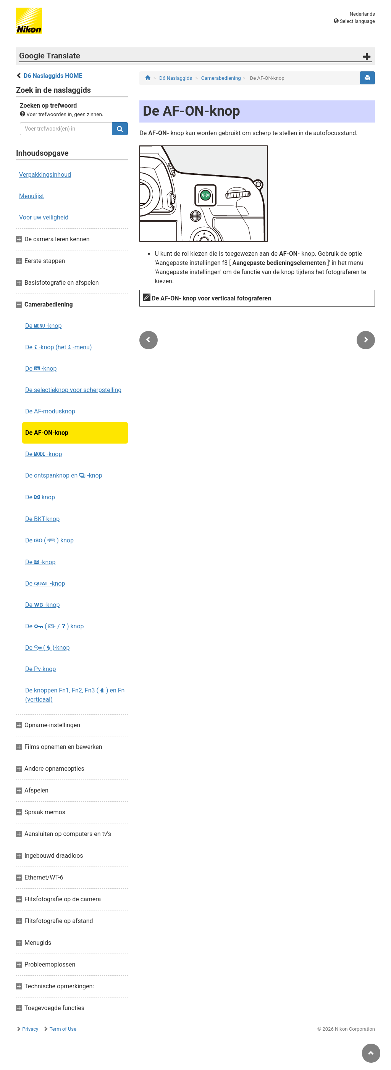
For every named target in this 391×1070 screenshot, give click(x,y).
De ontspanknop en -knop (63, 475)
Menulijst (31, 196)
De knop (40, 497)
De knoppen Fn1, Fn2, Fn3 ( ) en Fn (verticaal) (74, 695)
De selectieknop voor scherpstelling (73, 390)
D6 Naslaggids (175, 78)
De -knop (43, 325)
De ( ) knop (49, 540)
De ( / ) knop (54, 626)
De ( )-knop (47, 647)
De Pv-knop (40, 669)
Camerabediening (221, 78)
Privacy (30, 1029)
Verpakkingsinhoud (45, 174)
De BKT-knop (42, 519)
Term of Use (63, 1029)
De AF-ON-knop (46, 432)
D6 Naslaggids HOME (53, 75)
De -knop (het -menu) (58, 347)
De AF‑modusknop (50, 411)
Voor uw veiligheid (43, 217)
